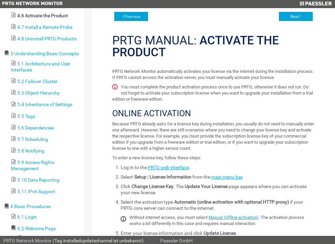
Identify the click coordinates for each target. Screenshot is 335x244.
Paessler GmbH (176, 240)
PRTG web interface (168, 167)
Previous (132, 16)
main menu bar (226, 177)
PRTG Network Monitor (27, 240)
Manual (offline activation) (234, 217)
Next (294, 16)
